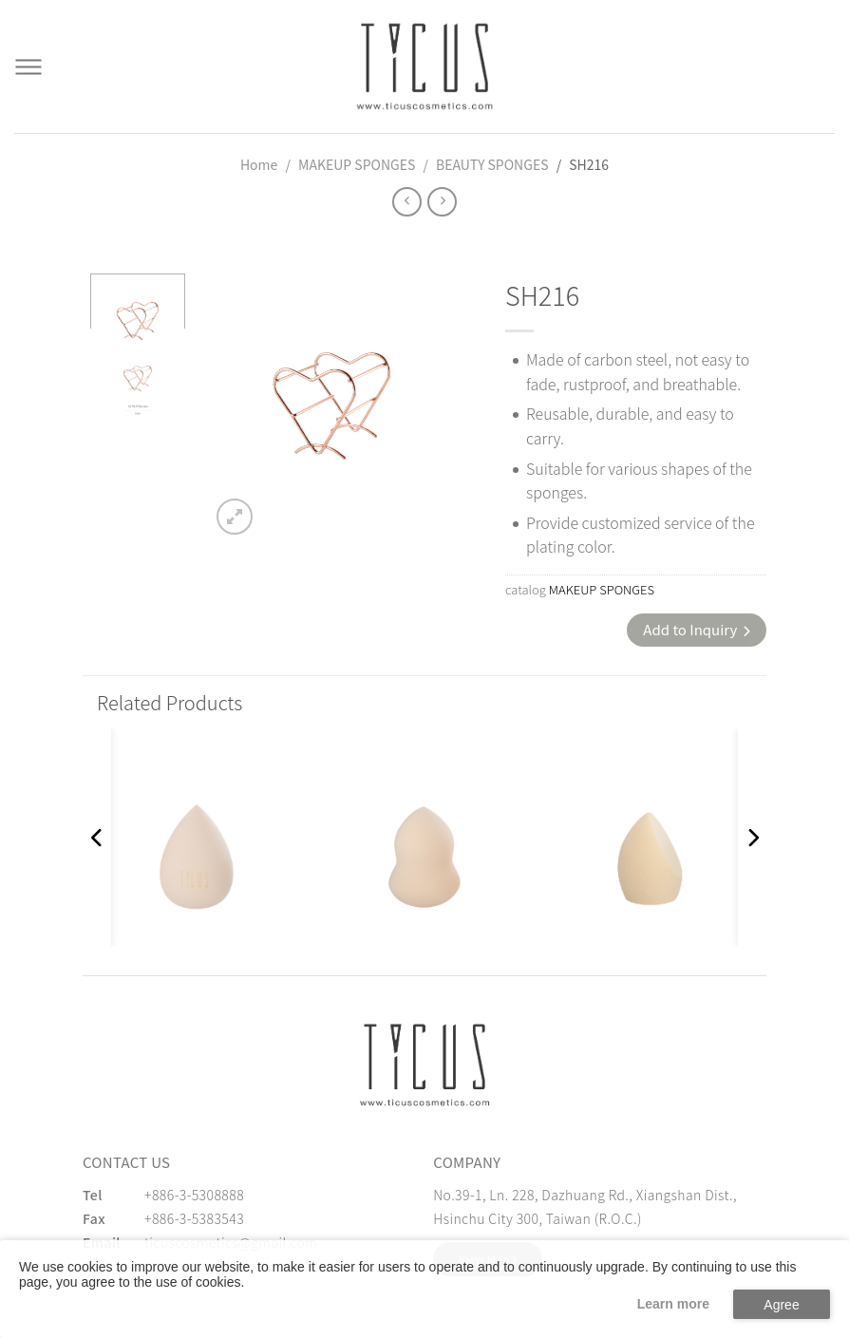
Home (258, 164)
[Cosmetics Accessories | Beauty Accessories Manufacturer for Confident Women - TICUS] (424, 66)
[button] (97, 837)
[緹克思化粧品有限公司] (424, 1064)
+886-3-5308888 (194, 1194)
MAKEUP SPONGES (356, 164)
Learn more (673, 1303)
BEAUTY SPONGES (492, 164)
